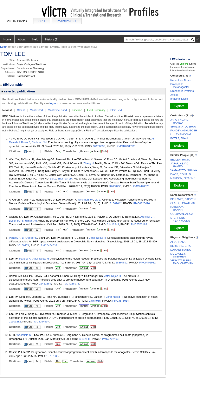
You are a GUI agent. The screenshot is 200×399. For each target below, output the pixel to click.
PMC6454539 (49, 245)
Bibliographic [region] (12, 84)
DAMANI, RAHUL (180, 249)
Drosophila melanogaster (179, 86)
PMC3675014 (120, 300)
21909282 (15, 321)
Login (3, 46)
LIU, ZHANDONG (180, 134)
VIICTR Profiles (17, 21)
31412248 (113, 224)
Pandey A (15, 237)
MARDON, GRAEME (182, 178)
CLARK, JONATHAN (182, 203)
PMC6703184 (139, 224)
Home (7, 39)
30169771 (23, 245)
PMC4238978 (71, 283)
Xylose (174, 94)
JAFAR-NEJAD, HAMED (179, 121)
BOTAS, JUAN (179, 138)
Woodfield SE (25, 334)
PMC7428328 (141, 186)
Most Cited (36, 110)
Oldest (21, 110)
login (53, 103)
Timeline (77, 110)
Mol (65, 191)
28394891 (122, 262)
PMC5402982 (147, 262)
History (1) (51, 39)
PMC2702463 (110, 338)
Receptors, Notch (180, 80)
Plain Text (116, 110)
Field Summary (96, 110)
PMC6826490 (141, 203)
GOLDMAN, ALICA (181, 213)
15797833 (52, 356)
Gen (57, 151)
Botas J (25, 142)
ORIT (41, 21)
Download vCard (26, 76)
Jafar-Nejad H (97, 237)
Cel (58, 191)
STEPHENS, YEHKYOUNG (180, 219)
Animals (95, 151)
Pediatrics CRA (66, 21)
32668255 (115, 186)
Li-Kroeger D (29, 237)
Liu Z (53, 178)
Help (35, 39)
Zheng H (88, 163)
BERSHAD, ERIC (180, 245)
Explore (179, 106)
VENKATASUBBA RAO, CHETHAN (181, 262)
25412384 (45, 283)
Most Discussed (57, 110)
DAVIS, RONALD (180, 174)
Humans (84, 151)
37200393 (99, 146)
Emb (65, 361)
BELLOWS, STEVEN (182, 199)
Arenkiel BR (147, 216)
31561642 (116, 203)
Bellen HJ (15, 220)
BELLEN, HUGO (180, 159)
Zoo (57, 344)
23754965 (95, 300)
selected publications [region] (18, 91)
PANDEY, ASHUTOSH (183, 130)
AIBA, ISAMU (178, 241)
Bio (58, 250)
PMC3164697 (41, 321)
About (22, 39)
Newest (7, 110)
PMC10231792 (126, 146)
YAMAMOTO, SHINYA (183, 170)
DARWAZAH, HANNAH (178, 208)
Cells (104, 151)
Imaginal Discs (179, 98)
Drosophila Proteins (182, 90)
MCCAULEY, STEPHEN (178, 255)
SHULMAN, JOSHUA (183, 126)
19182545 (84, 338)
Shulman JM (39, 142)
